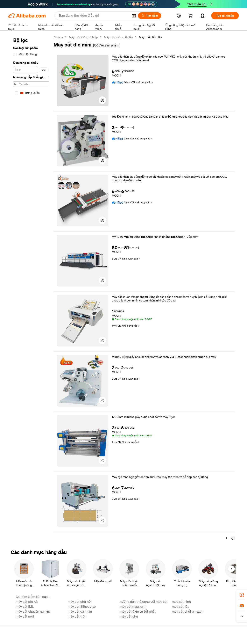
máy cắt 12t (180, 607)
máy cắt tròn (77, 616)
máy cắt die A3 (27, 602)
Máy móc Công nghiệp (83, 37)
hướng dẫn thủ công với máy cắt (144, 602)
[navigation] (31, 289)
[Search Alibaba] (93, 15)
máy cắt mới (25, 616)
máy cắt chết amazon (187, 611)
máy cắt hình (181, 602)
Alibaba (58, 37)
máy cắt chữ (129, 616)
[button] (133, 15)
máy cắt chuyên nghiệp (33, 611)
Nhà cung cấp (145, 82)
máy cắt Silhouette (82, 607)
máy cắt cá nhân (80, 611)
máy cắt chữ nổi (80, 602)
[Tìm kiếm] (149, 15)
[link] (241, 595)
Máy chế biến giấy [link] (150, 37)
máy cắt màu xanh (133, 607)
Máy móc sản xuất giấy (118, 37)
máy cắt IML (25, 607)
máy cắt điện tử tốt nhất (138, 611)
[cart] (191, 16)
